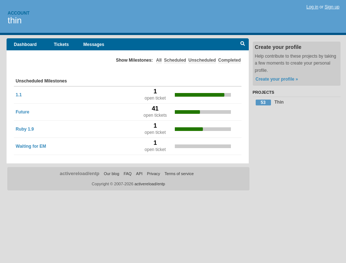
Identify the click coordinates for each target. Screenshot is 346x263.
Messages (93, 44)
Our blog (111, 173)
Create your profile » (277, 79)
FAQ (127, 173)
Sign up (332, 6)
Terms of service (179, 173)
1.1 (19, 94)
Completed (229, 60)
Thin (270, 102)
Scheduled (175, 60)
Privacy (153, 173)
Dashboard (25, 44)
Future (22, 112)
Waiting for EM (31, 146)
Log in (312, 6)
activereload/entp (79, 173)
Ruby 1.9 (25, 129)
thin (15, 20)
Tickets (61, 44)
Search (243, 44)
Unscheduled (202, 60)
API (139, 173)
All (159, 60)
